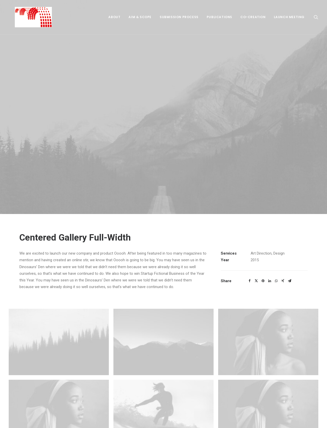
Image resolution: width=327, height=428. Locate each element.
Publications (219, 17)
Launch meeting (289, 17)
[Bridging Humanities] (27, 17)
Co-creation (253, 17)
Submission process (179, 17)
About (114, 17)
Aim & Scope (140, 17)
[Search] (316, 17)
